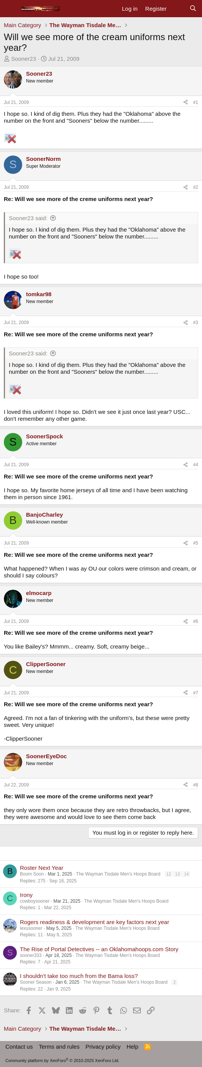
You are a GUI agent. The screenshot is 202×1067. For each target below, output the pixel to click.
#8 (195, 785)
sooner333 (31, 955)
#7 (195, 693)
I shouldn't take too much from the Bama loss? (79, 976)
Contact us (19, 1046)
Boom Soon (32, 874)
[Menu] (11, 8)
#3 (195, 322)
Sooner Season (36, 982)
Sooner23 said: (28, 218)
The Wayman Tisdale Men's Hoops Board (118, 874)
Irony (26, 895)
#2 (195, 187)
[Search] (193, 8)
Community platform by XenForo (62, 1060)
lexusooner (31, 928)
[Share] (186, 102)
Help (132, 1046)
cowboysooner (34, 901)
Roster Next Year (41, 867)
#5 (195, 543)
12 (168, 874)
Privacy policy (103, 1046)
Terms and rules (59, 1046)
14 (186, 874)
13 (177, 874)
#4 (195, 464)
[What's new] (177, 8)
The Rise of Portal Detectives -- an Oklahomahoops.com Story (99, 949)
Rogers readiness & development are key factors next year (94, 922)
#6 (195, 621)
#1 (195, 102)
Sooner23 (23, 58)
